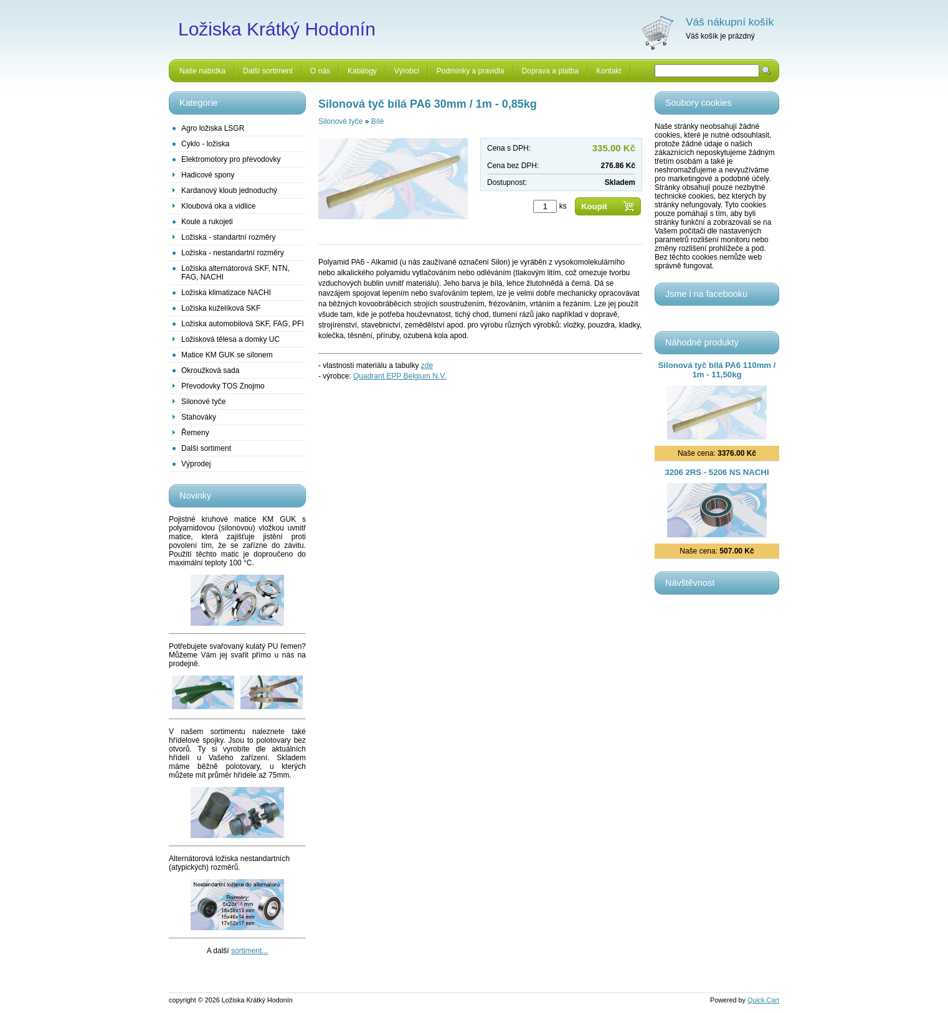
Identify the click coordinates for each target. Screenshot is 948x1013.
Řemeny (195, 432)
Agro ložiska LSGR (212, 128)
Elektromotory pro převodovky (230, 159)
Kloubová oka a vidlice (218, 206)
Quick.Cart (763, 1000)
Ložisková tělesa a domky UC (230, 339)
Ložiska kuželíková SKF (220, 308)
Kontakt (609, 71)
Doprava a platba (550, 71)
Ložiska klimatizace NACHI (226, 292)
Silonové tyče (203, 401)
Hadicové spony (207, 175)
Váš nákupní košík (730, 22)
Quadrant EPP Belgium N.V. (399, 376)
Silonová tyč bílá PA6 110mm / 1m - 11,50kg (717, 369)
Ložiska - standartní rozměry (228, 237)
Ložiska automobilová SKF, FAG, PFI (242, 323)
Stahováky (198, 417)
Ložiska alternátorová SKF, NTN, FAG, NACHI (235, 272)
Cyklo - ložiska (205, 143)
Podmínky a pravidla (471, 71)
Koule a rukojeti (207, 221)
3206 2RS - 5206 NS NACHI (717, 472)
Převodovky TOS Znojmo (223, 386)
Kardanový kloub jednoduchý (229, 190)
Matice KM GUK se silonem (227, 355)
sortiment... (249, 950)
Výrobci (406, 71)
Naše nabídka (202, 71)
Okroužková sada (210, 370)
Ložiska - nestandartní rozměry (232, 252)
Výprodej (196, 463)
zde (427, 365)
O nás (320, 71)
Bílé (377, 121)
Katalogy (362, 71)
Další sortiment (268, 71)
